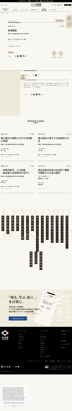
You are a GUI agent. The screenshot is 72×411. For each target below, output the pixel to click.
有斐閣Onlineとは (6, 9)
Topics (19, 334)
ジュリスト (20, 345)
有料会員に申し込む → (18, 318)
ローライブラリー (53, 10)
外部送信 (46, 361)
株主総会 (32, 223)
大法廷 (18, 46)
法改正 (19, 341)
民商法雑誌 (42, 343)
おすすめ (15, 10)
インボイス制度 (27, 227)
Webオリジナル (34, 9)
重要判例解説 (43, 336)
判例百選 (42, 341)
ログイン (64, 337)
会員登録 (64, 334)
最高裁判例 (11, 46)
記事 (7, 12)
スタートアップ (47, 227)
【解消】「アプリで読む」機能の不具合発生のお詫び (40, 1)
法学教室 (42, 345)
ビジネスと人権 (22, 227)
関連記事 (10, 52)
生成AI (17, 223)
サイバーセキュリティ (67, 232)
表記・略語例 (59, 20)
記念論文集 (42, 349)
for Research (21, 339)
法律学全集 (42, 347)
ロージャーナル (24, 9)
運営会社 (69, 361)
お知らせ (64, 347)
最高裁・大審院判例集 (45, 356)
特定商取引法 (52, 361)
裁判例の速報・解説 (44, 9)
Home (2, 12)
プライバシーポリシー (38, 361)
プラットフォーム (62, 229)
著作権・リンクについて (61, 361)
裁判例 (19, 343)
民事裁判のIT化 (52, 229)
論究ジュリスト (43, 339)
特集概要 (12, 12)
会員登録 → (67, 5)
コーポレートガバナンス (37, 233)
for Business (21, 336)
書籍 (41, 354)
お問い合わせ (30, 361)
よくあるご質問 (65, 344)
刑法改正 (12, 223)
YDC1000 (42, 352)
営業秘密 (31, 259)
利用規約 (64, 341)
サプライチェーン (57, 229)
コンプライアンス (42, 229)
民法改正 (2, 223)
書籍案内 (20, 347)
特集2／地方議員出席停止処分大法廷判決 (18, 33)
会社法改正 (7, 224)
